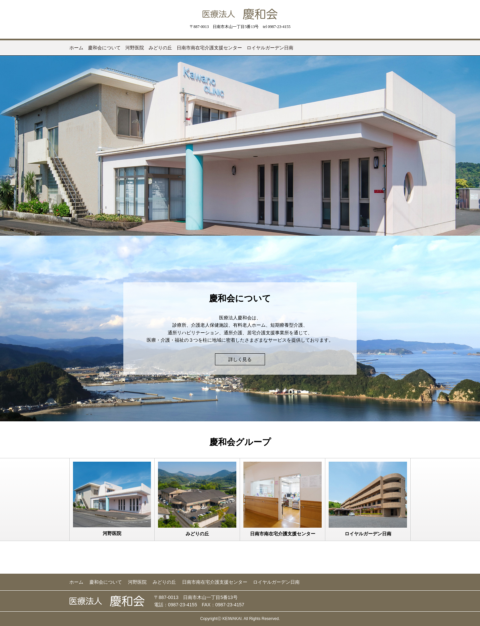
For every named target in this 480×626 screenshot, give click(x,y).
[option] (240, 146)
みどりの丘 (160, 47)
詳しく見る (240, 359)
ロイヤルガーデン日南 (270, 47)
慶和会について (104, 47)
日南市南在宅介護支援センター (209, 47)
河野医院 (134, 47)
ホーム (76, 47)
